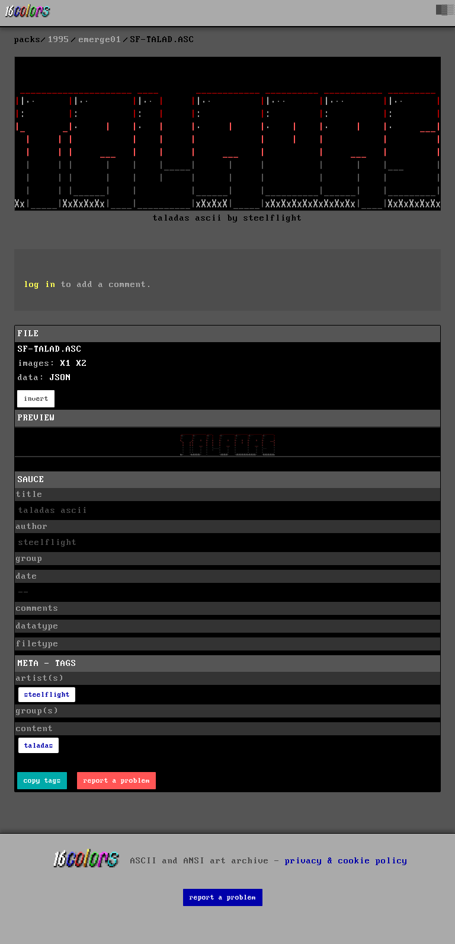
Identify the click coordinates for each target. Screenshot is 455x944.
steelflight (47, 695)
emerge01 (100, 39)
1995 (58, 39)
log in (40, 284)
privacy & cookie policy (346, 860)
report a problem (117, 780)
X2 (81, 363)
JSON (60, 377)
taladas (38, 746)
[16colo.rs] (28, 13)
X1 (65, 363)
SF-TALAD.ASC (50, 349)
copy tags (42, 780)
